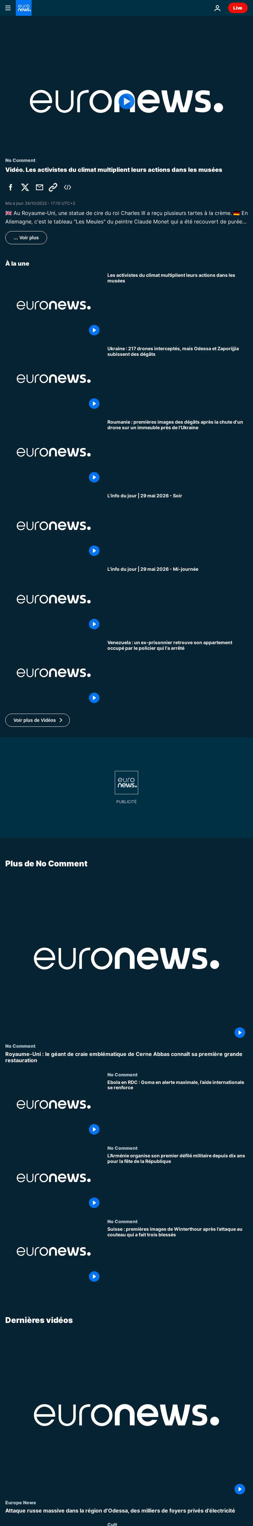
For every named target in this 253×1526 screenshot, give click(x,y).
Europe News (20, 1502)
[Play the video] (126, 101)
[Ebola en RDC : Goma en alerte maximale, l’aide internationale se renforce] (177, 1108)
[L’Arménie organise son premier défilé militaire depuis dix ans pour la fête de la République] (177, 1182)
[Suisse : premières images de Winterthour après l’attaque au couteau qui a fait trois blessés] (177, 1255)
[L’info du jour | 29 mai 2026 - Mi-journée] (177, 599)
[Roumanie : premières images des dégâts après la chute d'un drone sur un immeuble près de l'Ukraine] (177, 452)
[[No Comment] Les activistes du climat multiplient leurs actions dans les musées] (177, 305)
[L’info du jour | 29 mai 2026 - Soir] (177, 526)
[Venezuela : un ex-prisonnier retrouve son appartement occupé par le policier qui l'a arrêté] (177, 672)
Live (237, 8)
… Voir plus (26, 237)
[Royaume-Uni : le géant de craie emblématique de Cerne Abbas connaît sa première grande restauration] (126, 1057)
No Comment (20, 1045)
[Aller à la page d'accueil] (24, 8)
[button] (37, 720)
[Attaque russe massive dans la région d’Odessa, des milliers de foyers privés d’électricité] (126, 1511)
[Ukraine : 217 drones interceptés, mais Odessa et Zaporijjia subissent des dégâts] (177, 378)
